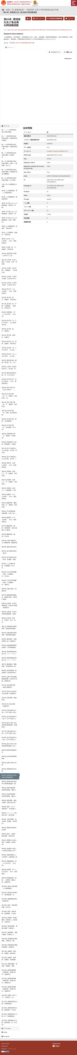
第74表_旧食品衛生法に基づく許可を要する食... (9, 711)
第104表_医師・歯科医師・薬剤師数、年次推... (9, 912)
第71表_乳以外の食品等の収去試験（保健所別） (9, 692)
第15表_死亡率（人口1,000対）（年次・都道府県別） (9, 291)
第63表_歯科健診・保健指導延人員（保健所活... (9, 640)
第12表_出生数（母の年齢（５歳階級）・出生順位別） (9, 270)
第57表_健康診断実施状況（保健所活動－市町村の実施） (9, 597)
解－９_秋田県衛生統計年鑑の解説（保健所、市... (9, 155)
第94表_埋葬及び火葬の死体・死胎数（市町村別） (9, 842)
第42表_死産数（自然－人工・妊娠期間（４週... (9, 489)
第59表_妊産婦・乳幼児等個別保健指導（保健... (9, 613)
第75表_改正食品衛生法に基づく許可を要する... (9, 717)
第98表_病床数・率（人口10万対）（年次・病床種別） (9, 871)
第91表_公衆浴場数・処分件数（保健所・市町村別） (9, 821)
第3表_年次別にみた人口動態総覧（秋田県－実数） (9, 205)
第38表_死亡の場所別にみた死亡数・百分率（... (9, 458)
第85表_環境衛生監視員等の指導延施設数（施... (9, 782)
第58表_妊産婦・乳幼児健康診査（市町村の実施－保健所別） (9, 605)
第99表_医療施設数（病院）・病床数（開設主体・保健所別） (9, 880)
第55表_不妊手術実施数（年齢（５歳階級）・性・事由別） (9, 582)
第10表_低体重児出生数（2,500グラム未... (9, 254)
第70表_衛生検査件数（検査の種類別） (8, 686)
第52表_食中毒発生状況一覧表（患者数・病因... (9, 558)
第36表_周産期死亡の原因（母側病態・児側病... (9, 443)
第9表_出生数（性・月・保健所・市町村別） (9, 248)
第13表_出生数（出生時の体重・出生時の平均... (9, 277)
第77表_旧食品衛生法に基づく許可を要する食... (9, 732)
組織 (8, 10)
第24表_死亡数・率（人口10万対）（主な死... (9, 355)
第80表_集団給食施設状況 (9, 751)
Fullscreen (67, 58)
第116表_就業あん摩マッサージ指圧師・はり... (9, 996)
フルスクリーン (55, 52)
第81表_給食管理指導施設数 (9, 757)
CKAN (56, 1046)
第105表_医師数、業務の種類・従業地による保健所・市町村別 (9, 920)
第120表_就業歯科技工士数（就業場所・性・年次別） (9, 1022)
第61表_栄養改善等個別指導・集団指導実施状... (9, 627)
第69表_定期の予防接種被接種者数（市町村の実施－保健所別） (9, 679)
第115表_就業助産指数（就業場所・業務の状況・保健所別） (9, 989)
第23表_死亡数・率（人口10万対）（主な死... (9, 349)
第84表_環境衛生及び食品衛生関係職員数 (20, 12)
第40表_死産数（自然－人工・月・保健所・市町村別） (9, 473)
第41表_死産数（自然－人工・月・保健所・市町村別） (9, 482)
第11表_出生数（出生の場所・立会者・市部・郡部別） (9, 262)
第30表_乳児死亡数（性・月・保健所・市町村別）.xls (9, 396)
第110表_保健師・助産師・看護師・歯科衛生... (9, 952)
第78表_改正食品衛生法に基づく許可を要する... (9, 738)
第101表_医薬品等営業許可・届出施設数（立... (9, 893)
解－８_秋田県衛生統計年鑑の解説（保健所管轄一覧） (9, 146)
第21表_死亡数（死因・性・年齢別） (9, 336)
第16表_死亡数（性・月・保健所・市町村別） (9, 298)
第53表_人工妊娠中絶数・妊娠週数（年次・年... (9, 566)
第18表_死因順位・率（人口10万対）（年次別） (9, 314)
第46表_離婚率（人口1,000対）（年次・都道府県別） (9, 519)
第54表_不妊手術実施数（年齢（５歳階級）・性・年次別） (9, 574)
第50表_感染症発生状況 (9, 547)
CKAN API (4, 1046)
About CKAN (5, 1043)
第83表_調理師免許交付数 (9, 770)
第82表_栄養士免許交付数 (9, 764)
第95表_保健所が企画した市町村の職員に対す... (9, 849)
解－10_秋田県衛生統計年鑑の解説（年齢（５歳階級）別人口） (9, 163)
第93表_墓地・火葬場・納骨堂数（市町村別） (9, 835)
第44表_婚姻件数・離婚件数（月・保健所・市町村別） (9, 505)
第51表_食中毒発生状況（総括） (9, 552)
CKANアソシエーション (8, 1049)
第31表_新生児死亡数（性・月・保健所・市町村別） (9, 404)
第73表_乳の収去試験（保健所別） (8, 705)
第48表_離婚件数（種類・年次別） (8, 535)
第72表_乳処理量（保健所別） (9, 699)
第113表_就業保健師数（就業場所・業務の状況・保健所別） (9, 972)
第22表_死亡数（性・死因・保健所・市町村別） (9, 342)
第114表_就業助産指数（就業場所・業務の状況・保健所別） (9, 980)
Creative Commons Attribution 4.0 (57, 151)
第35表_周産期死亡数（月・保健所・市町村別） (9, 436)
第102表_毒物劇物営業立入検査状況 (9, 900)
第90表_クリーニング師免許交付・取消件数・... (9, 814)
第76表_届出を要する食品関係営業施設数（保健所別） (9, 725)
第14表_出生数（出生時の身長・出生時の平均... (9, 284)
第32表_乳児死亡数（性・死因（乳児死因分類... (9, 413)
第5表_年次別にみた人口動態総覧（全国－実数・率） (9, 220)
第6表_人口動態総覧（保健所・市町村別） (9, 227)
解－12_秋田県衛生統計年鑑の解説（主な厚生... (9, 179)
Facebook (5, 1036)
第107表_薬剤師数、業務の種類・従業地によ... (9, 933)
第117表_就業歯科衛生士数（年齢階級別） (9, 1002)
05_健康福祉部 (18, 10)
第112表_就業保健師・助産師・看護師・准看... (9, 965)
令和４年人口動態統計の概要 (9, 185)
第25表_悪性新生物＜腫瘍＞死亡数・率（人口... (9, 361)
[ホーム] (3, 10)
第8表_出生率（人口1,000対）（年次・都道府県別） (9, 241)
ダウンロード (38, 18)
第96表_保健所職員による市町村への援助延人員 (9, 856)
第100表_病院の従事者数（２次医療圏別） (9, 887)
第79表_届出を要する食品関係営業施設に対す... (9, 745)
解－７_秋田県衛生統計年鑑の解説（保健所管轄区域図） (9, 138)
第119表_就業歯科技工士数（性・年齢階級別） (9, 1015)
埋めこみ (68, 52)
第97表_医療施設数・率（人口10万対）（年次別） (9, 863)
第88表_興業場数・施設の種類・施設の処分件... (9, 801)
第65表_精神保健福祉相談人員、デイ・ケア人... (9, 652)
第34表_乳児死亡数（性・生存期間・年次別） (9, 427)
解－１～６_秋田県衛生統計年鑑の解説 (9, 131)
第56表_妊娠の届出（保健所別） (9, 590)
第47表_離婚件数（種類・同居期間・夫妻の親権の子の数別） (9, 528)
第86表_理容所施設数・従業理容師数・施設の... (9, 789)
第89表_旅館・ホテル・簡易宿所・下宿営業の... (9, 808)
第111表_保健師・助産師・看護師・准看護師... (9, 958)
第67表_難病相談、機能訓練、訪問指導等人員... (9, 665)
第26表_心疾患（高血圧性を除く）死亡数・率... (9, 367)
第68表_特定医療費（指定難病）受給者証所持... (9, 671)
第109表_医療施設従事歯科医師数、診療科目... (9, 946)
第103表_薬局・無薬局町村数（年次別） (9, 906)
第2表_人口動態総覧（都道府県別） (9, 198)
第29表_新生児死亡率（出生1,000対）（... (8, 388)
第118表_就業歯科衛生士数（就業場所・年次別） (9, 1009)
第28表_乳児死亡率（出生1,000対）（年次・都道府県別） (9, 381)
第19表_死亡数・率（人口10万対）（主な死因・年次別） (9, 322)
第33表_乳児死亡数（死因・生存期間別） (9, 420)
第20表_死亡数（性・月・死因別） (8, 330)
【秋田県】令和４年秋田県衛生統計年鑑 (42, 10)
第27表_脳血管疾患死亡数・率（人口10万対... (9, 374)
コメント (69, 18)
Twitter (4, 1032)
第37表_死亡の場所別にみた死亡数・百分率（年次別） (9, 450)
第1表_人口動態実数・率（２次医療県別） (9, 191)
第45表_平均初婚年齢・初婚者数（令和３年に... (9, 512)
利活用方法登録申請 (54, 18)
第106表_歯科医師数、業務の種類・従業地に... (9, 927)
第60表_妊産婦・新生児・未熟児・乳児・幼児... (9, 620)
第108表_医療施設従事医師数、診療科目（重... (9, 940)
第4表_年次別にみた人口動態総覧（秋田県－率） (9, 212)
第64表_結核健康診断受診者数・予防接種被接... (9, 646)
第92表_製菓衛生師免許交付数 (9, 828)
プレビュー (9, 47)
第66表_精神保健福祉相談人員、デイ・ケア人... (9, 659)
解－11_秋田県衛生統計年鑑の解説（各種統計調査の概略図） (9, 172)
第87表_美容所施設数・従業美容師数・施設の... (9, 795)
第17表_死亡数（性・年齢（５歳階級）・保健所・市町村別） (9, 306)
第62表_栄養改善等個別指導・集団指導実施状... (9, 634)
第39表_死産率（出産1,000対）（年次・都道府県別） (9, 465)
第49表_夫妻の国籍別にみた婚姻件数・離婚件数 (9, 541)
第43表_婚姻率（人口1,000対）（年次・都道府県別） (9, 496)
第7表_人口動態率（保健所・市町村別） (9, 233)
